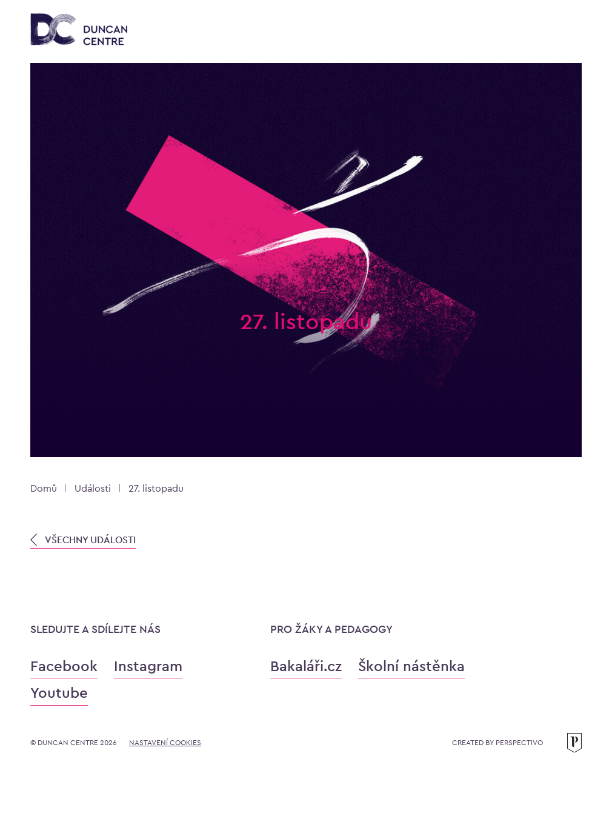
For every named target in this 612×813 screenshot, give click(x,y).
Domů (43, 488)
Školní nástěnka (411, 666)
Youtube (59, 692)
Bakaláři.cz (306, 666)
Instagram (148, 666)
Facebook (64, 666)
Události (93, 488)
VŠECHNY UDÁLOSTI (83, 540)
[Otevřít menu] (569, 31)
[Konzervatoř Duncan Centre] (78, 30)
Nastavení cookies (165, 743)
